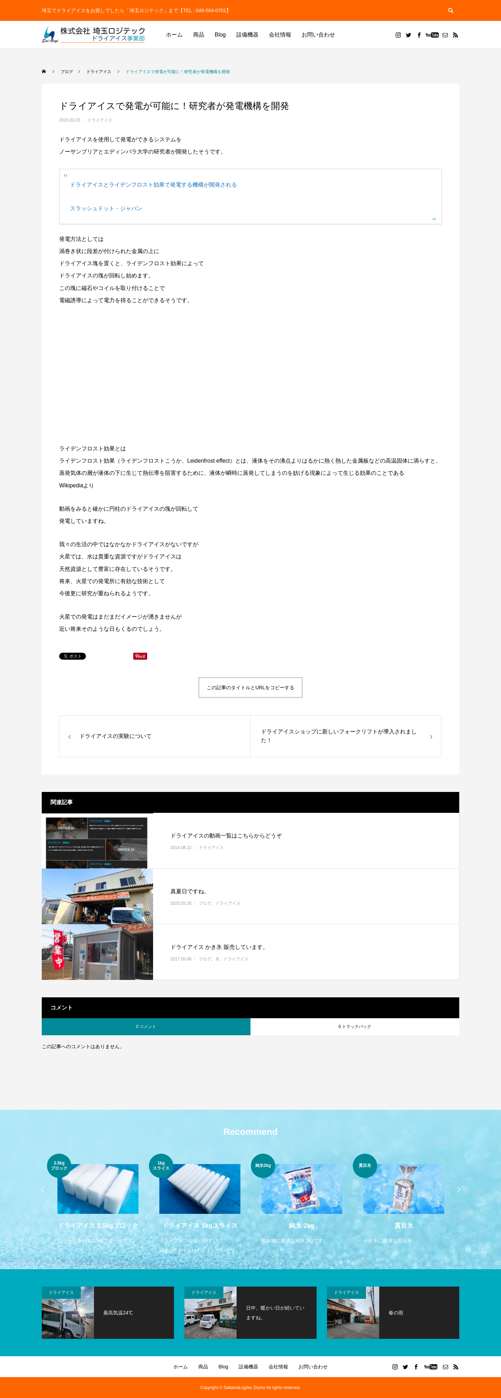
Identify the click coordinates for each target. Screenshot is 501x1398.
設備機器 (247, 35)
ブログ (205, 903)
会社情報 (280, 35)
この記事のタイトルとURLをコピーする (250, 687)
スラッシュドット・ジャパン (106, 208)
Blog (220, 35)
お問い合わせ (318, 35)
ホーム (174, 35)
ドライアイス (99, 120)
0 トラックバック (355, 1026)
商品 (198, 35)
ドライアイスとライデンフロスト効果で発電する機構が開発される (153, 185)
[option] (97, 1200)
